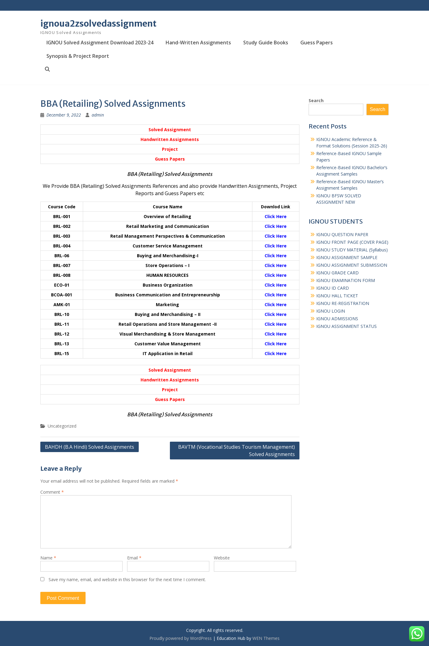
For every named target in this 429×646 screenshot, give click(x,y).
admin (98, 115)
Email (134, 558)
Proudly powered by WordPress (180, 638)
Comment (52, 492)
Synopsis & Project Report (77, 56)
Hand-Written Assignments (198, 42)
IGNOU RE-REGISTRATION (342, 303)
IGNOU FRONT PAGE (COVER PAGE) (352, 242)
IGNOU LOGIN (330, 311)
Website (222, 558)
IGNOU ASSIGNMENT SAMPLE (346, 257)
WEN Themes (266, 638)
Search (316, 100)
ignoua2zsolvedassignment (98, 23)
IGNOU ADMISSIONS (337, 318)
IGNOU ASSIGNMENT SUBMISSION (351, 265)
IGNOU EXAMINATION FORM (345, 280)
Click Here (276, 216)
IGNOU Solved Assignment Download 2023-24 (99, 42)
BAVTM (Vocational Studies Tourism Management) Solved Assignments (236, 451)
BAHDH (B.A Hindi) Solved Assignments (89, 447)
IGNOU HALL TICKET (337, 296)
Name (48, 558)
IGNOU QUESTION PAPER (342, 234)
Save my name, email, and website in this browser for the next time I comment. (127, 579)
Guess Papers (316, 42)
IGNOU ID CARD (332, 288)
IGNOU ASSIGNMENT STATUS (346, 326)
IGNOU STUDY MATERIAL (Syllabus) (352, 250)
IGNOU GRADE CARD (337, 273)
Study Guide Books (265, 42)
